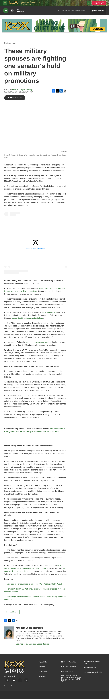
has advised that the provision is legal (27, 318)
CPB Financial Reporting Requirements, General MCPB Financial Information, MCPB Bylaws (71, 678)
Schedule (42, 667)
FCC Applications (67, 671)
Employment (43, 671)
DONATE (100, 3)
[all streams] (98, 10)
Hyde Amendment (49, 312)
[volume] (12, 10)
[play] (5, 10)
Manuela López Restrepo (22, 90)
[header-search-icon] (89, 3)
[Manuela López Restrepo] (9, 632)
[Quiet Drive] (54, 25)
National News (10, 43)
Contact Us (42, 676)
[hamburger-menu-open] (5, 3)
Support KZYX (43, 662)
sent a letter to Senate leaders (38, 342)
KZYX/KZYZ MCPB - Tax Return (92, 662)
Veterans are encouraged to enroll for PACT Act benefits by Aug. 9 (34, 584)
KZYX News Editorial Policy (93, 672)
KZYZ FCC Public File (68, 667)
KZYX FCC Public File (68, 662)
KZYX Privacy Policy (91, 667)
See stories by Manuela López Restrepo (33, 644)
